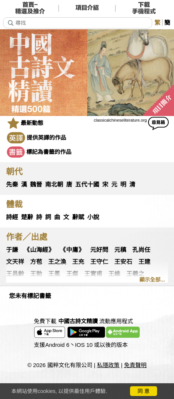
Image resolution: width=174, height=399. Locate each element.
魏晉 (36, 184)
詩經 (12, 217)
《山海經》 (39, 250)
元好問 (99, 250)
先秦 (12, 184)
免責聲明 (135, 365)
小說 (93, 217)
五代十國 (87, 184)
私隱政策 (108, 365)
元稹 (120, 250)
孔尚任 (141, 250)
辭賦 (78, 217)
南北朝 (54, 184)
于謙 (12, 250)
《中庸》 (72, 250)
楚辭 (27, 217)
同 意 (144, 391)
